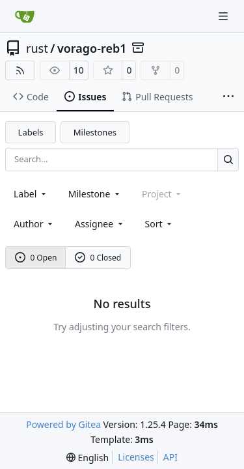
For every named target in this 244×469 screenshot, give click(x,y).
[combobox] (31, 193)
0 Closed (98, 257)
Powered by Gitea (63, 424)
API (170, 457)
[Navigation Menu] (224, 16)
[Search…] (228, 159)
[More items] (228, 97)
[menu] (160, 223)
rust (37, 48)
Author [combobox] (34, 224)
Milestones (95, 132)
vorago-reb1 (92, 48)
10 (79, 70)
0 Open (36, 257)
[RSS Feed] (20, 70)
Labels (31, 132)
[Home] (25, 16)
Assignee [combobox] (100, 224)
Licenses (136, 457)
